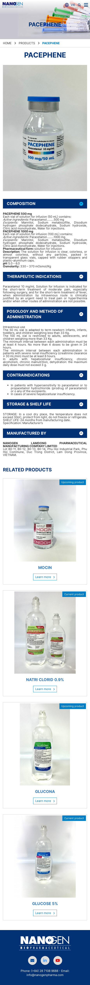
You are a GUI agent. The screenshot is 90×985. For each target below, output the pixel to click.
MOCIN (45, 567)
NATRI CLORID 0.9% (45, 679)
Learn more (45, 577)
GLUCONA (45, 791)
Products (27, 43)
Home (7, 43)
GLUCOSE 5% (45, 903)
